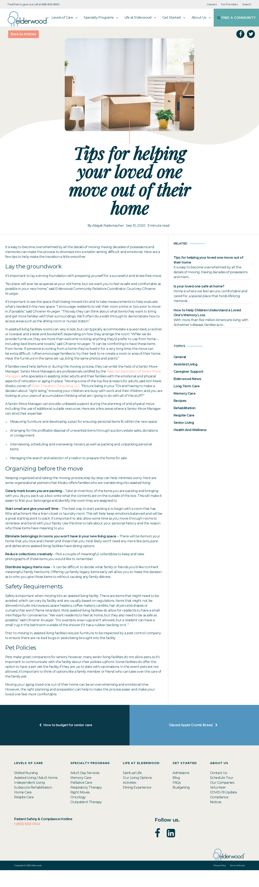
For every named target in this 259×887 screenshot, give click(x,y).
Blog (176, 794)
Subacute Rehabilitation (33, 804)
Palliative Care (81, 799)
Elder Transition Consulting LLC (55, 403)
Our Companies (222, 799)
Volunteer (218, 804)
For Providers (229, 4)
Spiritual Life (132, 790)
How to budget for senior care (64, 742)
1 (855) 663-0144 (27, 841)
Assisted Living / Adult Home (35, 794)
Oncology (78, 814)
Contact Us (218, 790)
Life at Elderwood (121, 34)
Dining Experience (137, 804)
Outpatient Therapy (86, 819)
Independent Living (29, 799)
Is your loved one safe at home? (199, 303)
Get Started (155, 34)
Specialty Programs (82, 34)
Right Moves (80, 809)
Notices (215, 819)
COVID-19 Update (223, 809)
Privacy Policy (219, 882)
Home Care (23, 809)
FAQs (176, 799)
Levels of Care (45, 34)
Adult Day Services (84, 790)
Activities (129, 799)
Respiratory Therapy (86, 804)
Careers (212, 4)
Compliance (219, 814)
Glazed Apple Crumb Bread (194, 742)
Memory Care (80, 794)
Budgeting (181, 804)
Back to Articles (23, 51)
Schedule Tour (222, 794)
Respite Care (24, 814)
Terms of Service (237, 882)
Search (246, 4)
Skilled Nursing (26, 790)
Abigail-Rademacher (108, 242)
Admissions (181, 790)
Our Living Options (137, 794)
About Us (182, 34)
